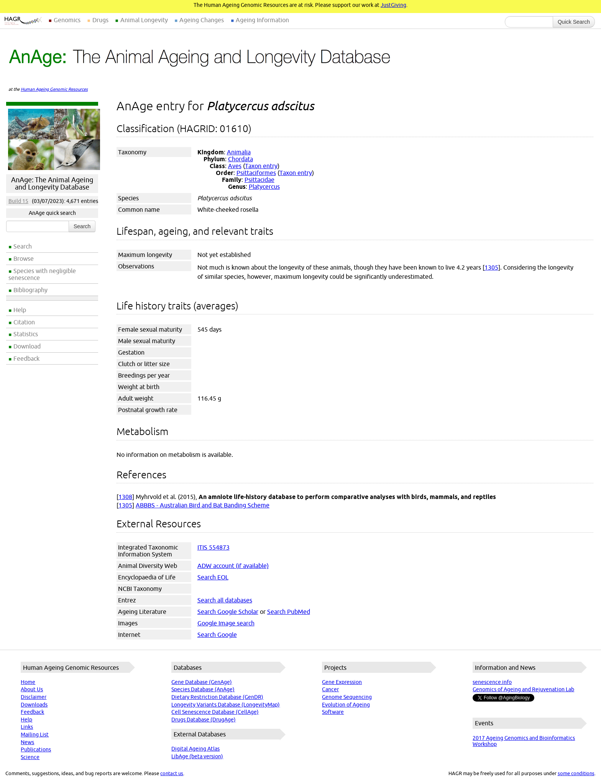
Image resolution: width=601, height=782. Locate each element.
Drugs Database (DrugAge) (203, 720)
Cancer (330, 689)
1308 (125, 496)
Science (30, 757)
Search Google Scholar (227, 611)
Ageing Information (262, 19)
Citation (24, 322)
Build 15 (18, 201)
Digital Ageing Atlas (195, 749)
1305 (491, 267)
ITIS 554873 (213, 547)
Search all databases (224, 600)
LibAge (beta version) (197, 756)
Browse (23, 258)
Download (27, 346)
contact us (171, 773)
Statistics (25, 333)
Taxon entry (261, 165)
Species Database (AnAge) (203, 689)
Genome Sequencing (347, 697)
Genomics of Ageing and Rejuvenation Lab (523, 689)
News (27, 742)
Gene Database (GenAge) (201, 682)
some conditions (576, 773)
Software (333, 712)
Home (28, 682)
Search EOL (212, 577)
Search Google (217, 634)
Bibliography (30, 289)
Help (19, 309)
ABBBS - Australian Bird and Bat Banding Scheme (202, 505)
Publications (36, 749)
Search (22, 246)
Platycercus (264, 186)
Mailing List (35, 734)
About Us (32, 689)
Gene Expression (342, 682)
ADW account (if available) (233, 565)
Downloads (34, 705)
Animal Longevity (144, 19)
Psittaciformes (256, 172)
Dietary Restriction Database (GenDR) (217, 697)
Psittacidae (259, 179)
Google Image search (226, 623)
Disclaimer (33, 697)
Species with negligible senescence (42, 274)
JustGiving (393, 5)
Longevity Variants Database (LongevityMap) (225, 705)
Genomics (67, 19)
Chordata (240, 158)
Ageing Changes (201, 19)
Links (27, 727)
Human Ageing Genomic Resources (54, 89)
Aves (234, 165)
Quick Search (574, 22)
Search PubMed (288, 611)
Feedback (26, 358)
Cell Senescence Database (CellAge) (215, 712)
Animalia (239, 152)
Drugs (100, 19)
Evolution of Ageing (346, 705)
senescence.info (492, 682)
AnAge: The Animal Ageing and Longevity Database (52, 183)
